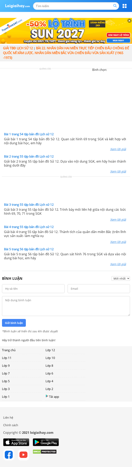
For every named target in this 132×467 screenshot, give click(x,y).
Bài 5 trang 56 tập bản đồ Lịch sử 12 (29, 249)
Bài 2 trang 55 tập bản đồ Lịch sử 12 (29, 156)
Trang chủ (9, 350)
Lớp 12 (50, 350)
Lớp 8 (49, 366)
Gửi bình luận (14, 323)
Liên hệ (8, 417)
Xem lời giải (118, 149)
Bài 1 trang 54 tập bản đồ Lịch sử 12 (29, 134)
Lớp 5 (6, 381)
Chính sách (10, 425)
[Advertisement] (66, 101)
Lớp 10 (50, 358)
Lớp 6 (49, 373)
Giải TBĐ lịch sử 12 (18, 48)
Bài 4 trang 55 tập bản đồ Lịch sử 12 (29, 227)
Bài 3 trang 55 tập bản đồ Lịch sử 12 (29, 205)
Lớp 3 (6, 389)
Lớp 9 (6, 366)
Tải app (52, 396)
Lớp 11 (7, 358)
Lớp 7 (6, 373)
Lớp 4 (49, 381)
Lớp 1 (6, 397)
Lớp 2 (49, 389)
